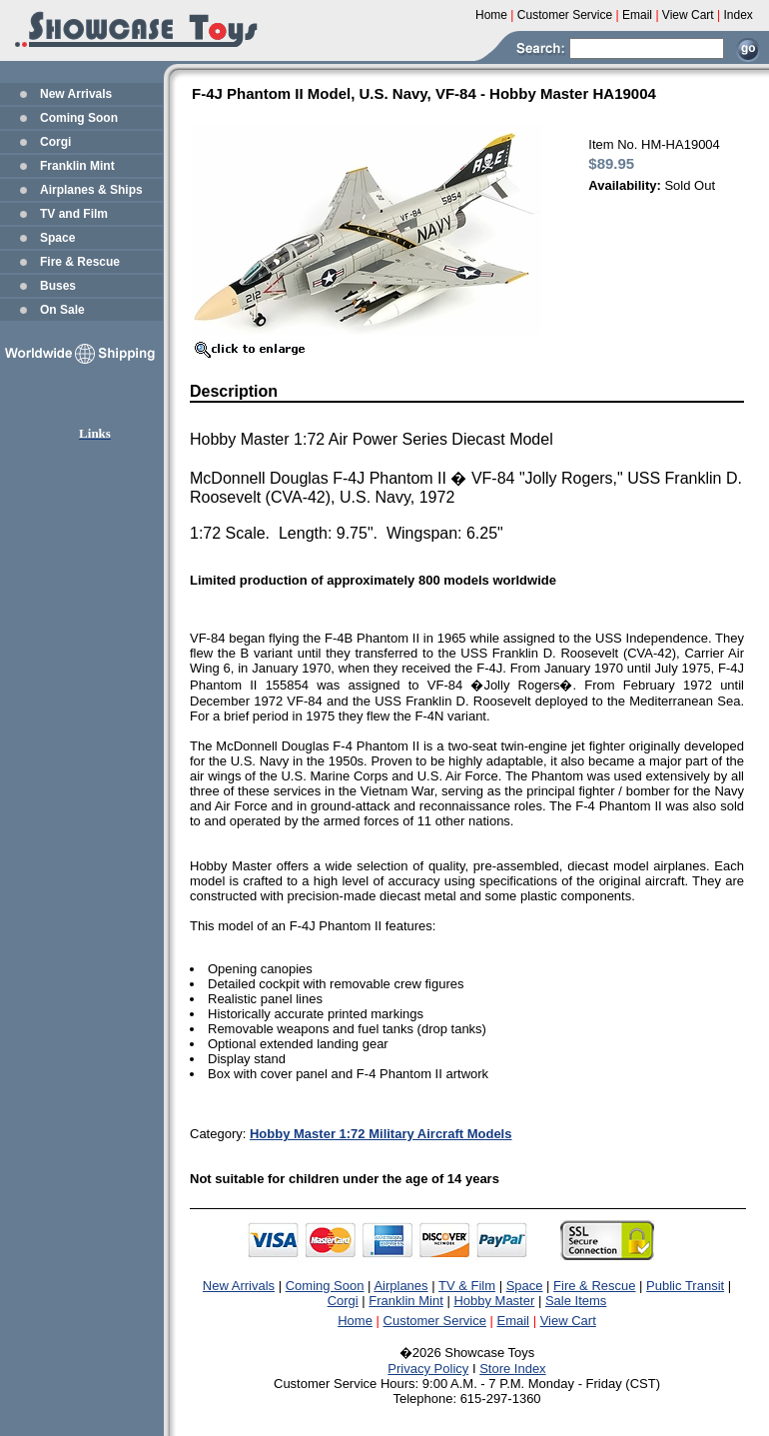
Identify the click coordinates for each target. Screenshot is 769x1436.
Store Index (512, 1368)
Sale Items (575, 1300)
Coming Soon (79, 118)
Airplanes (400, 1285)
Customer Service (435, 1320)
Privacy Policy (427, 1368)
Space (57, 238)
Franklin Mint (77, 166)
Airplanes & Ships (91, 190)
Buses (58, 286)
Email (513, 1320)
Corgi (55, 142)
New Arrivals (76, 94)
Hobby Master (493, 1300)
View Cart (568, 1320)
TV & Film (466, 1285)
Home (355, 1320)
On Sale (62, 310)
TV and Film (74, 214)
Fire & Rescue (80, 262)
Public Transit (685, 1285)
